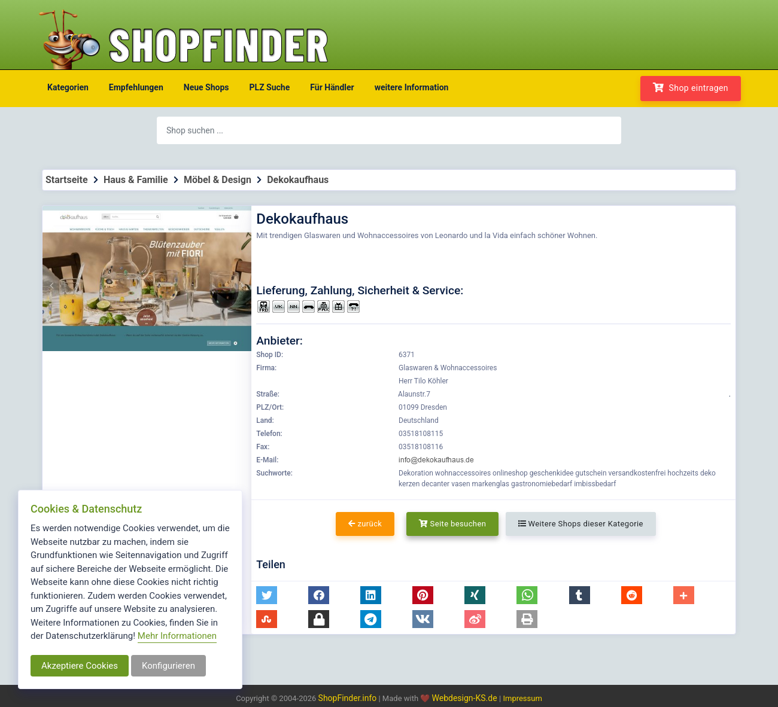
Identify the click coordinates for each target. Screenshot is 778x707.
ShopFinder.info (347, 698)
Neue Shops (206, 87)
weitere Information (412, 87)
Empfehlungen (136, 87)
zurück (365, 523)
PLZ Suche (270, 87)
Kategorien (68, 87)
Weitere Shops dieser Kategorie (580, 523)
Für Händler (332, 87)
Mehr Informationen (177, 635)
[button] (266, 595)
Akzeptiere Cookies (79, 665)
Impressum (522, 698)
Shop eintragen (690, 88)
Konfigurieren (168, 665)
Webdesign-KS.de (466, 698)
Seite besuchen (453, 523)
